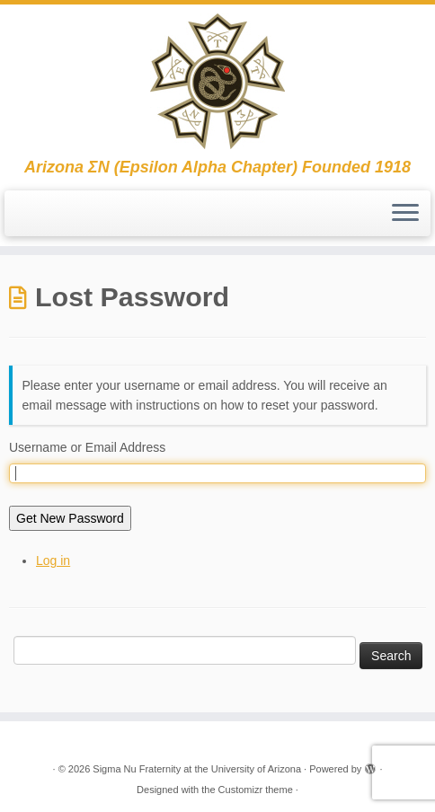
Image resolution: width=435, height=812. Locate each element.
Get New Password (70, 518)
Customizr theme (255, 789)
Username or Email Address (87, 447)
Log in (53, 560)
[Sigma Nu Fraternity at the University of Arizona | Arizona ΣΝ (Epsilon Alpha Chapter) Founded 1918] (217, 81)
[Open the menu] (405, 213)
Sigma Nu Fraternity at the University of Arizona (197, 768)
